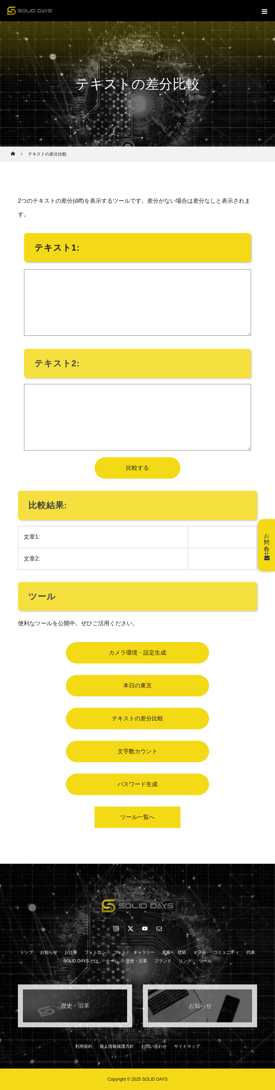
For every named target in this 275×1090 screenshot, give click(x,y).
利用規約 (83, 1046)
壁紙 (182, 952)
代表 (250, 952)
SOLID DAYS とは (80, 960)
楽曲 (166, 952)
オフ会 (199, 952)
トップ (26, 952)
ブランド (163, 960)
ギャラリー (144, 952)
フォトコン (95, 952)
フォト (119, 952)
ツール (205, 960)
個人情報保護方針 (117, 1046)
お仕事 (70, 952)
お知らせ (48, 952)
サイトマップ (187, 1046)
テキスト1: (57, 247)
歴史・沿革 (136, 960)
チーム (112, 960)
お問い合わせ (154, 1046)
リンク (185, 960)
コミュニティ (226, 952)
